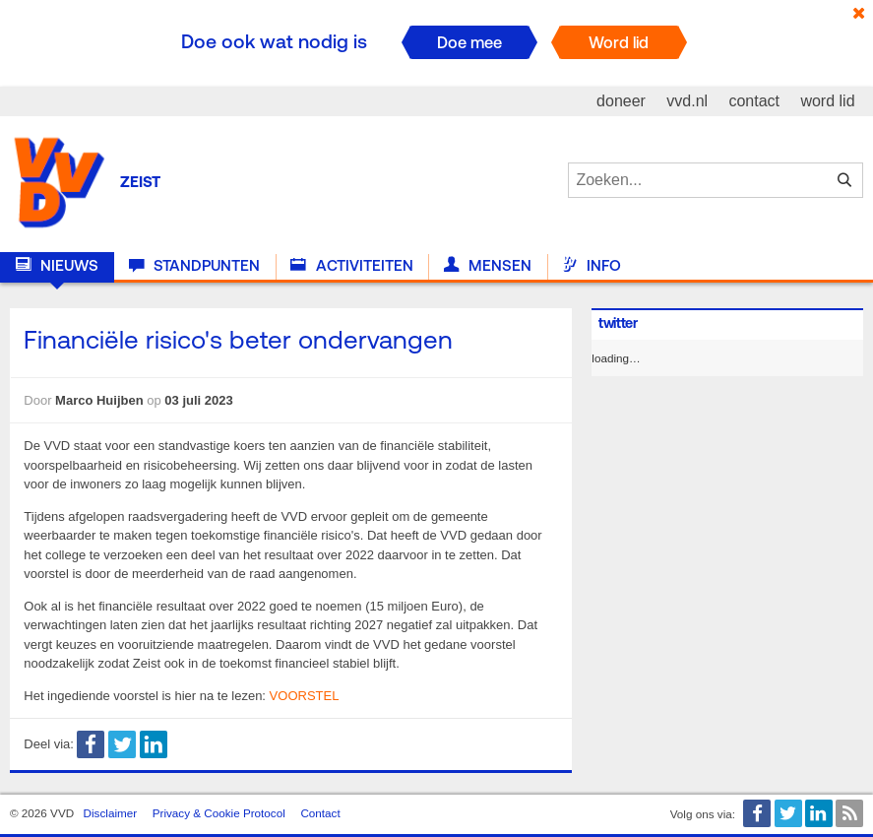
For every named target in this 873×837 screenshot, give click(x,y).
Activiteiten (351, 266)
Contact (320, 812)
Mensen (487, 266)
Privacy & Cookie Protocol (219, 812)
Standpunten (194, 266)
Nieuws (57, 266)
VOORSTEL (305, 695)
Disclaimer (111, 812)
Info (591, 266)
